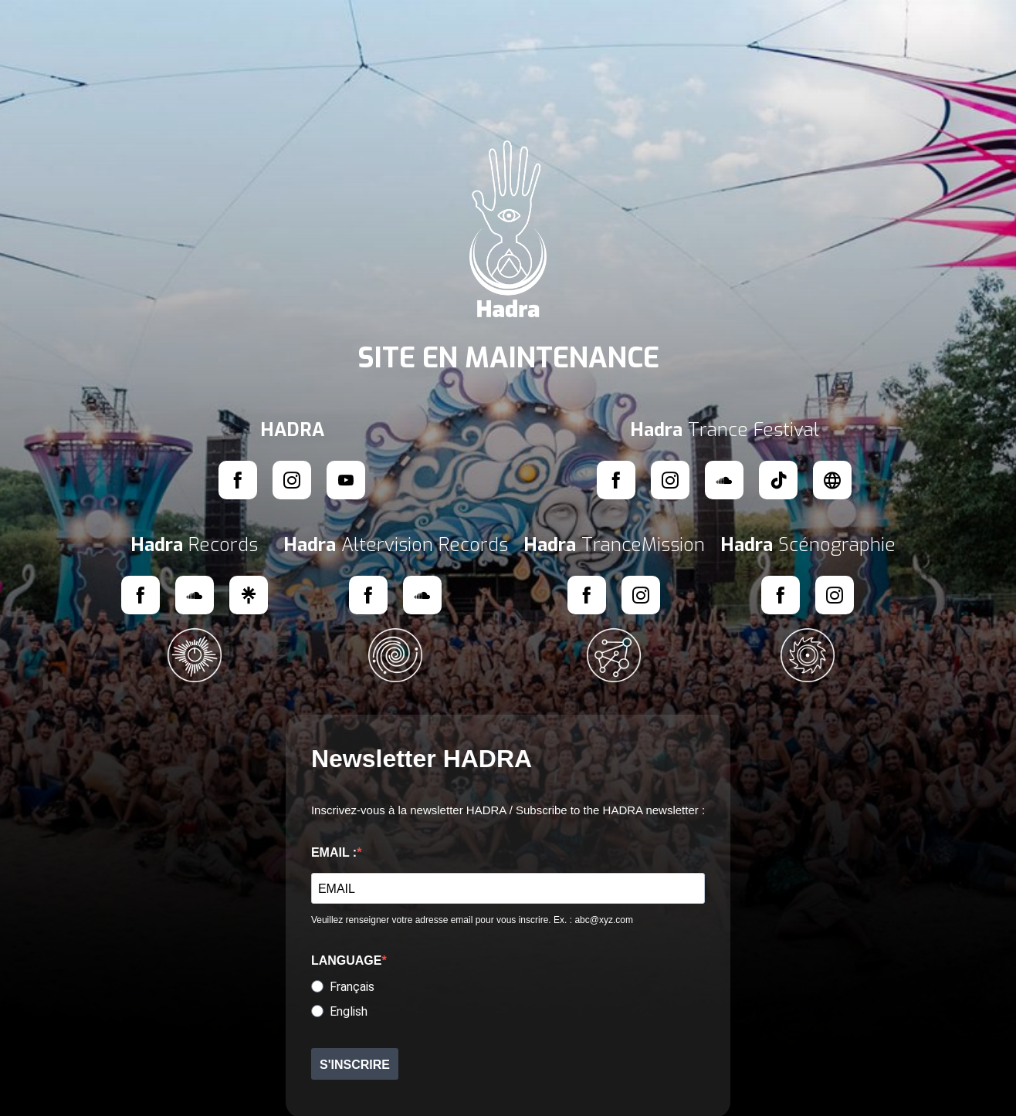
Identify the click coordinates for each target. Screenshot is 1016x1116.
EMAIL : (334, 852)
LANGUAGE (346, 960)
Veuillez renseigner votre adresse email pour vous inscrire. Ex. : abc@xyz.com (472, 920)
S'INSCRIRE (355, 1064)
